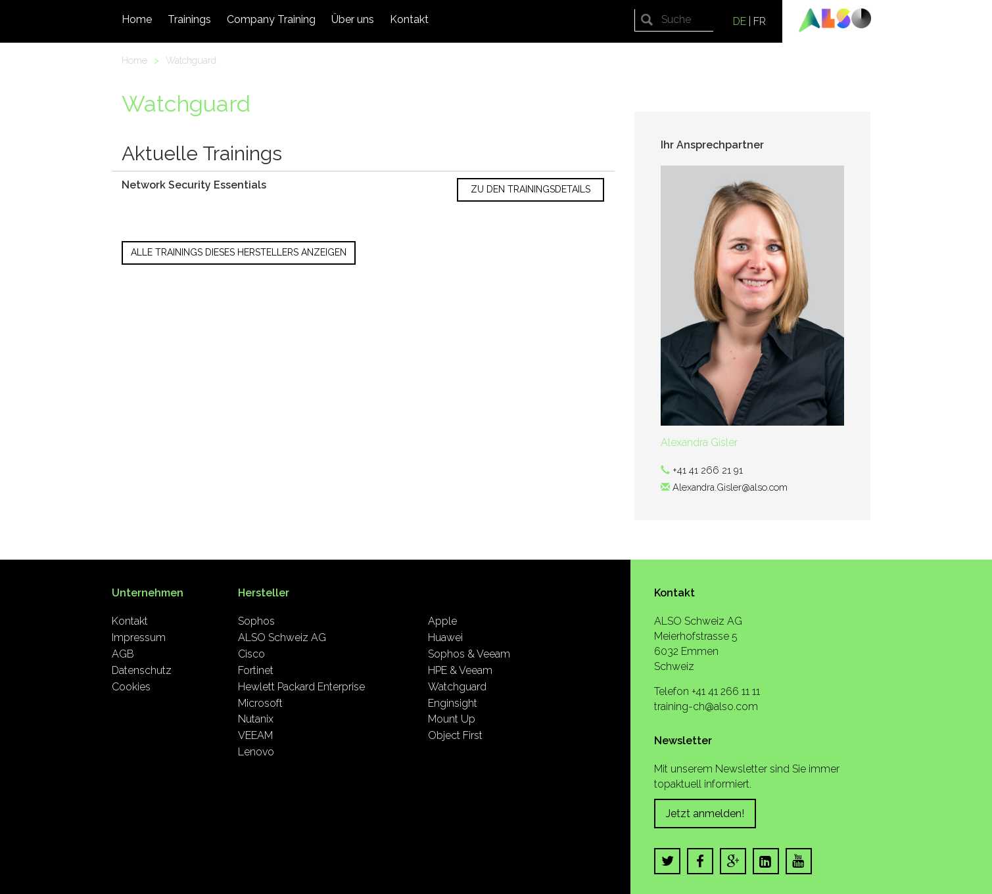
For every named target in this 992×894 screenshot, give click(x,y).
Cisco (251, 654)
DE (739, 21)
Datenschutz (142, 670)
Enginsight (452, 703)
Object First (455, 735)
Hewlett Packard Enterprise (301, 687)
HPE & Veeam (460, 670)
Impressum (139, 637)
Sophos (256, 621)
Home (137, 19)
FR (759, 21)
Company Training (271, 19)
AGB (123, 654)
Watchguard (191, 60)
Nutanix (255, 719)
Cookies (131, 687)
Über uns (352, 19)
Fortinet (255, 670)
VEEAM (255, 735)
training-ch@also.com (706, 706)
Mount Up (451, 719)
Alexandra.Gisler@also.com (730, 487)
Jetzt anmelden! (705, 813)
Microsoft (260, 703)
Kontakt (409, 19)
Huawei (445, 637)
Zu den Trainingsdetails (530, 189)
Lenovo (256, 752)
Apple (442, 621)
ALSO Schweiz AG (282, 637)
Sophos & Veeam (469, 654)
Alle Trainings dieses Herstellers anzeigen (238, 252)
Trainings (189, 19)
